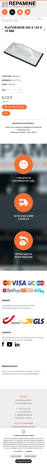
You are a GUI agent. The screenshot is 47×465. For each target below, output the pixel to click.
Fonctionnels (18, 451)
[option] (23, 54)
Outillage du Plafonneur (20, 19)
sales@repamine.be (24, 415)
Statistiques (29, 451)
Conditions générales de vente (23, 427)
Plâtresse (33, 19)
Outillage (8, 19)
